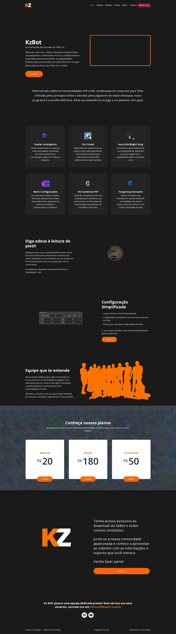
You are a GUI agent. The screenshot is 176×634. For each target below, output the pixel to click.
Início (92, 5)
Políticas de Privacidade (52, 630)
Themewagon (145, 630)
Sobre (124, 5)
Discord (133, 5)
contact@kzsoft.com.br (105, 607)
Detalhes (108, 5)
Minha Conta (144, 5)
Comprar (34, 74)
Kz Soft (106, 630)
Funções (100, 5)
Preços (117, 5)
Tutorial (109, 339)
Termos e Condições (33, 630)
